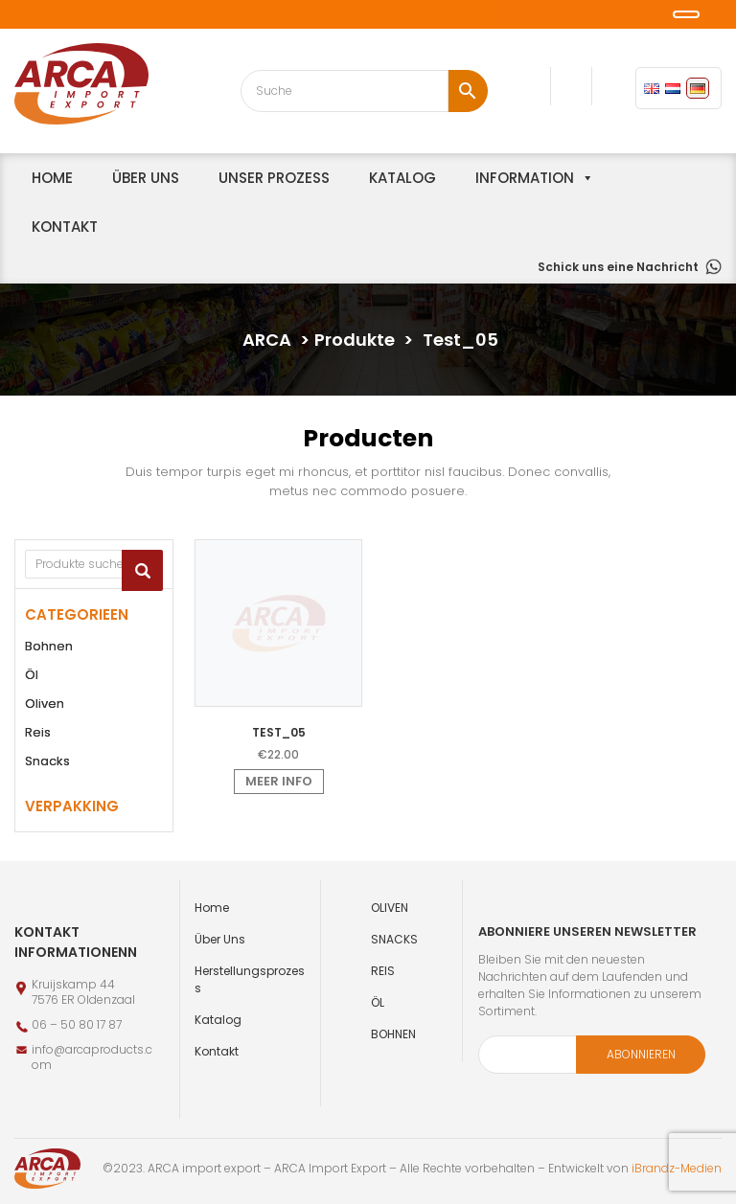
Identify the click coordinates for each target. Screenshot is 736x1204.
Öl (31, 675)
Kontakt (65, 226)
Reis (38, 732)
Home (212, 907)
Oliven (44, 703)
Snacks (47, 761)
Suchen (142, 570)
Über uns (145, 178)
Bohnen (49, 646)
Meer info (278, 781)
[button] (12, 16)
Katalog (402, 178)
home (52, 178)
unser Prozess (274, 178)
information (524, 178)
